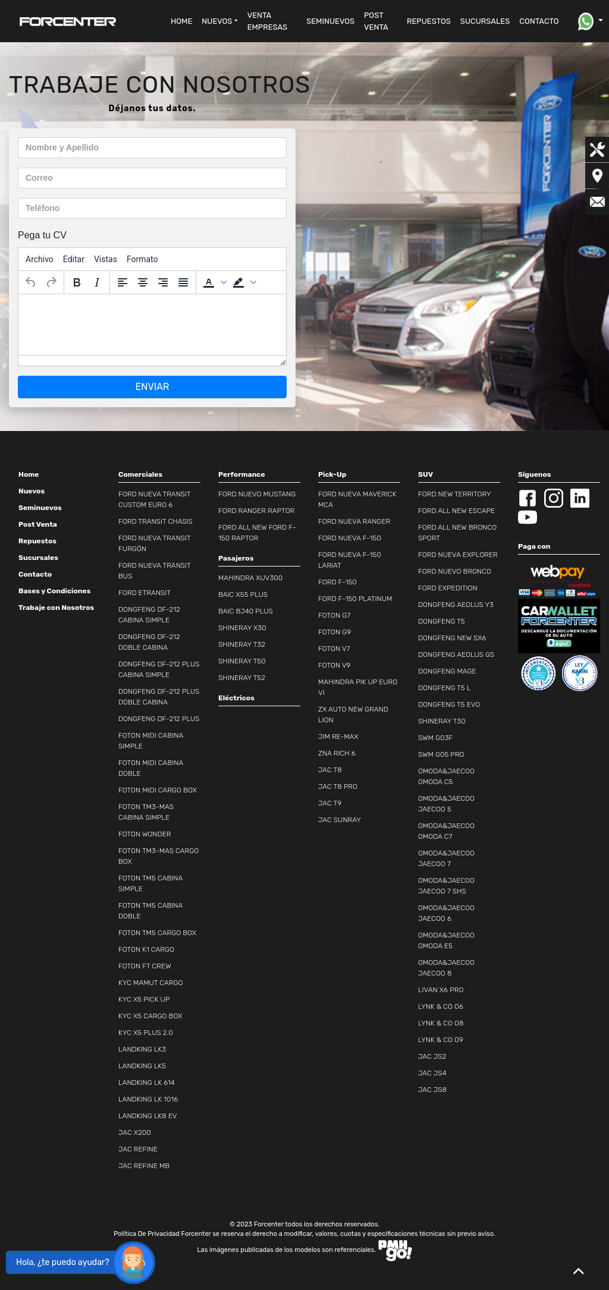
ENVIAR (152, 386)
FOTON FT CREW (144, 966)
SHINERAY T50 (242, 661)
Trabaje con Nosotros (56, 607)
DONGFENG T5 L (444, 688)
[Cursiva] (97, 282)
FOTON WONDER (144, 834)
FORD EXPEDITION (448, 588)
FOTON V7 (334, 648)
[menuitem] (39, 259)
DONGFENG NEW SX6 (452, 638)
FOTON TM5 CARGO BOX (157, 933)
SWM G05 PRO (441, 754)
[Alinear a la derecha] (163, 282)
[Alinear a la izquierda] (122, 282)
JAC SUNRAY (339, 820)
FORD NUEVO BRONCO (454, 571)
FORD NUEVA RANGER (354, 521)
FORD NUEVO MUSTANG (257, 494)
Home (28, 474)
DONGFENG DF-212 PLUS (158, 719)
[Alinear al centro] (143, 282)
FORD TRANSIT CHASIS (155, 521)
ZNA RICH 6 (337, 753)
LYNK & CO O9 (440, 1040)
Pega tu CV (42, 235)
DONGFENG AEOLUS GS (456, 654)
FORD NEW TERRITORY (454, 494)
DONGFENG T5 (441, 621)
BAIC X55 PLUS (243, 594)
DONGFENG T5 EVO (449, 704)
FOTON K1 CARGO (146, 949)
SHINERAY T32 (241, 644)
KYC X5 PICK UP (143, 999)
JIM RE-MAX (338, 736)
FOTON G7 (334, 615)
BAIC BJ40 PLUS (245, 611)
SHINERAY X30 (242, 628)
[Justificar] (183, 282)
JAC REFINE (138, 1149)
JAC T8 (330, 770)
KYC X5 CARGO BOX (150, 1016)
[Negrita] (77, 282)
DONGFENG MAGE (447, 671)
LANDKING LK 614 (146, 1082)
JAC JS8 (432, 1090)
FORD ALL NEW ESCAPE (456, 510)
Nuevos (31, 491)
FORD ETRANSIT (144, 593)
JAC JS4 (432, 1073)
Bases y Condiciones (54, 591)
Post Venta (37, 524)
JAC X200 (134, 1132)
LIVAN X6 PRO (440, 990)
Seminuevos (40, 508)
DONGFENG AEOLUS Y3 (456, 604)
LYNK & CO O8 (440, 1023)
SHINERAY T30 (442, 721)
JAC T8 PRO (337, 786)
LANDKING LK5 (142, 1066)
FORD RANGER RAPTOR (256, 510)
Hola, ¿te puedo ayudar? (62, 1262)
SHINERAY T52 (241, 678)
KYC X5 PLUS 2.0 (145, 1032)
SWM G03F (435, 738)
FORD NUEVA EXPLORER (458, 554)
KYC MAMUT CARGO (150, 982)
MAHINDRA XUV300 (250, 578)
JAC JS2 (432, 1056)
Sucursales (38, 557)
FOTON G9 (334, 632)
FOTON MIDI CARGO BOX (157, 790)
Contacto (35, 574)
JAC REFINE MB (143, 1166)
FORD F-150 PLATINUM (355, 598)
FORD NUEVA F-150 (349, 538)
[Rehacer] (51, 282)
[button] (219, 21)
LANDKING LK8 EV (147, 1116)
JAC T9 (329, 803)
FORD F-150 (337, 582)
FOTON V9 (334, 665)
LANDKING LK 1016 (148, 1099)
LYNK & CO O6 (440, 1006)
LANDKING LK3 (142, 1049)
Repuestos (37, 541)
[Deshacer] (31, 282)
